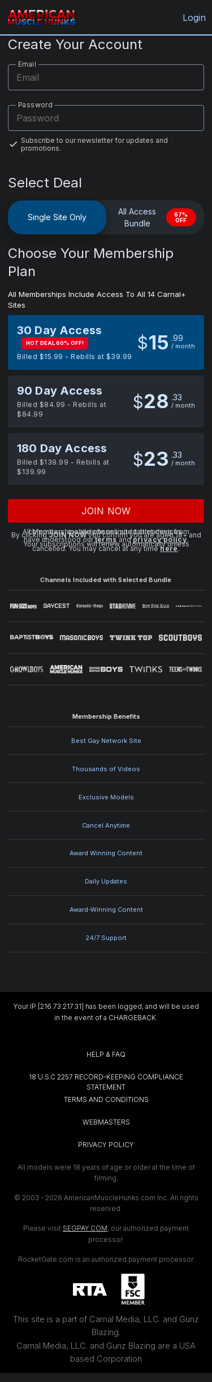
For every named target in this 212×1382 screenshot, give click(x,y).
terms (106, 539)
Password (35, 104)
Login (193, 17)
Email (27, 64)
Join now (106, 511)
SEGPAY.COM (85, 1228)
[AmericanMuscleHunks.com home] (41, 17)
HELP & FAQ (106, 1054)
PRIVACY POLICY (106, 1144)
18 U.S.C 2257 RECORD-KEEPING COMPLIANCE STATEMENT (107, 1082)
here (169, 548)
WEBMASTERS (106, 1122)
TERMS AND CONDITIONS (106, 1099)
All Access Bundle (157, 217)
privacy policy (160, 539)
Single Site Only (57, 217)
